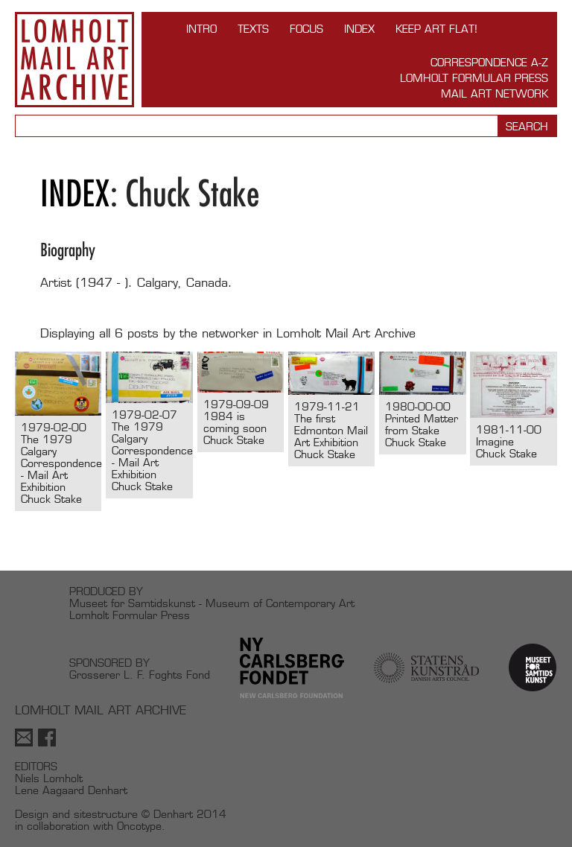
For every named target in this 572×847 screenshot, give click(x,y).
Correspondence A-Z (489, 62)
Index (359, 28)
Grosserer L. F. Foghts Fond (139, 674)
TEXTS (253, 28)
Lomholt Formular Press (474, 78)
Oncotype (139, 825)
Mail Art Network (494, 93)
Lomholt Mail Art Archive (74, 59)
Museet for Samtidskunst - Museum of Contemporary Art (212, 603)
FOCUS (306, 28)
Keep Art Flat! (436, 28)
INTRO (201, 28)
